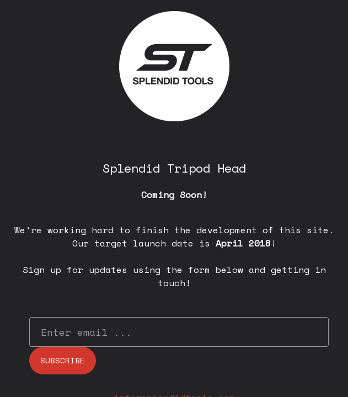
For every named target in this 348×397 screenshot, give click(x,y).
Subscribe (62, 360)
